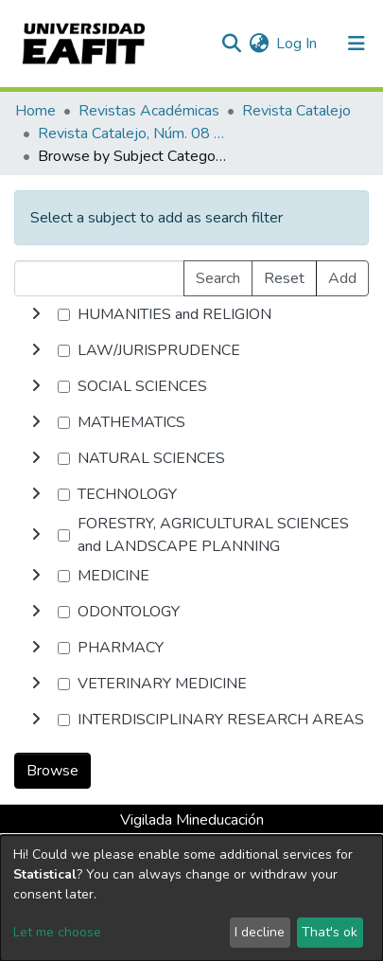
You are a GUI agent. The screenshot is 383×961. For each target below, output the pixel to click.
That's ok (329, 932)
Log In (297, 43)
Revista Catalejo (296, 110)
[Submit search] (231, 43)
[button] (258, 43)
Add (342, 278)
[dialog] (191, 898)
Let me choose (57, 932)
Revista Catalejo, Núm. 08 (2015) (132, 133)
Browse (52, 770)
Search (218, 278)
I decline (260, 932)
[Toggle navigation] (356, 43)
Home (35, 110)
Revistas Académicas (148, 110)
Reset (284, 278)
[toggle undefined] (36, 314)
